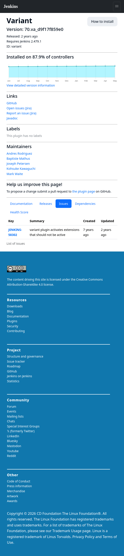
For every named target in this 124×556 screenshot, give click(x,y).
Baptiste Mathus (18, 158)
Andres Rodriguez (19, 153)
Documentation (21, 204)
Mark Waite (15, 174)
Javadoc (12, 118)
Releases (45, 204)
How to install (102, 21)
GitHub (12, 103)
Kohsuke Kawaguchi (21, 168)
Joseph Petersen (18, 163)
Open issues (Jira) (19, 108)
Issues (63, 204)
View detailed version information (31, 85)
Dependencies (85, 204)
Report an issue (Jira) (21, 113)
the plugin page (83, 191)
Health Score (19, 212)
